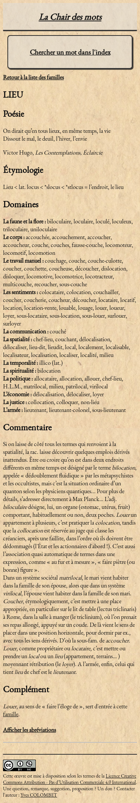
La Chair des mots (70, 16)
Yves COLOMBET (39, 795)
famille (10, 714)
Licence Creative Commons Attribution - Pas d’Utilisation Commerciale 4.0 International (69, 779)
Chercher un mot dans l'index (70, 52)
